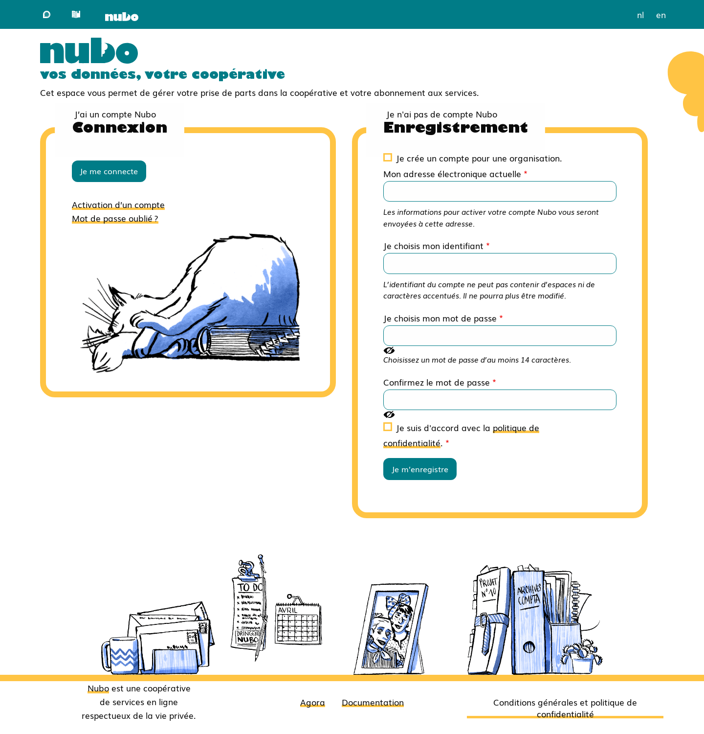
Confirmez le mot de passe (436, 381)
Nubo (98, 687)
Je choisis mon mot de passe (440, 317)
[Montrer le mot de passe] (389, 350)
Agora (312, 702)
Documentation (373, 702)
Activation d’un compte (118, 204)
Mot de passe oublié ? (115, 217)
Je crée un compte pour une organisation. (479, 157)
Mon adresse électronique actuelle (452, 173)
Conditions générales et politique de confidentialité (565, 708)
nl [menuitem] (640, 14)
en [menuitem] (661, 14)
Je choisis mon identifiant (433, 245)
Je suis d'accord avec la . (461, 435)
